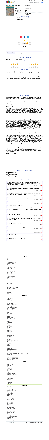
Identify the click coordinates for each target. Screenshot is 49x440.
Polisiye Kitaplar (10, 395)
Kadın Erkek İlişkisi (11, 412)
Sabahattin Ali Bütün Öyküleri (13, 359)
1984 (8, 302)
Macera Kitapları (10, 399)
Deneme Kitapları (10, 413)
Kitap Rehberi (24, 295)
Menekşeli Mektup (11, 263)
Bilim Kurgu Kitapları (11, 411)
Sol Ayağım (9, 343)
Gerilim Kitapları (10, 407)
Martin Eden (9, 354)
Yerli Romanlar (28, 7)
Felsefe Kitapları (10, 402)
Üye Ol (22, 53)
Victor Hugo (9, 382)
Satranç (8, 325)
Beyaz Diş (9, 339)
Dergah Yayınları (28, 8)
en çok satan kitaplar (11, 286)
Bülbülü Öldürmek (10, 317)
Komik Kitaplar (10, 394)
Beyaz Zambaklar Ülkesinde (12, 318)
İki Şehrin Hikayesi (11, 326)
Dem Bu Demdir (10, 280)
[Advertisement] (24, 27)
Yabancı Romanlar (11, 398)
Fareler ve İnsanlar (11, 341)
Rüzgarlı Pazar (10, 264)
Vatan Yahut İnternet (11, 262)
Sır (7, 258)
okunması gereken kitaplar (12, 287)
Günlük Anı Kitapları (11, 420)
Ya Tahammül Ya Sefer (11, 271)
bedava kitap (9, 291)
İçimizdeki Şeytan (11, 329)
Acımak (8, 299)
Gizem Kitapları (10, 406)
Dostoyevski (9, 369)
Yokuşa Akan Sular (11, 267)
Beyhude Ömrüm (10, 273)
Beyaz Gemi (9, 331)
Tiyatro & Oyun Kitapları (12, 416)
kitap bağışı (9, 293)
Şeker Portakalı (10, 348)
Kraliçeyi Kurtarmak (11, 309)
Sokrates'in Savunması (12, 304)
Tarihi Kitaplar (10, 389)
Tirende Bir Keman (11, 278)
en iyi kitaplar (10, 283)
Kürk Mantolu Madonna (12, 349)
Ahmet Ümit (9, 363)
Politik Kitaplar (10, 418)
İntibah (8, 316)
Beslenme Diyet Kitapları (12, 409)
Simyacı (9, 346)
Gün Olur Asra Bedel (11, 297)
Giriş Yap (18, 53)
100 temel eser (10, 289)
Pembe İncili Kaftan (11, 350)
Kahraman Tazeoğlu (11, 373)
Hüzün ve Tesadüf (11, 266)
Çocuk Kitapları (10, 388)
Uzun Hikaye (9, 268)
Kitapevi (15, 65)
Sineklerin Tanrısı (10, 321)
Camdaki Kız (9, 300)
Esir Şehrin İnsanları (11, 352)
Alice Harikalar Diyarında (12, 307)
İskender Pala (10, 366)
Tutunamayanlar (10, 298)
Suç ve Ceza (9, 344)
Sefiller (8, 345)
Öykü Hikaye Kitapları (11, 391)
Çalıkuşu (9, 312)
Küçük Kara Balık (10, 314)
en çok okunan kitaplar (11, 288)
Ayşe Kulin (9, 365)
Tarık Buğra (9, 380)
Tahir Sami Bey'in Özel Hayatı (13, 269)
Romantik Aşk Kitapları (11, 390)
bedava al (29, 17)
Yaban (8, 334)
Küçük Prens (9, 336)
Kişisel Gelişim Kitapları (12, 397)
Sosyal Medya (33, 65)
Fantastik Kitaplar (10, 403)
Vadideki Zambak (10, 327)
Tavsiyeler (24, 281)
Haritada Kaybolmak (11, 308)
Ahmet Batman (10, 364)
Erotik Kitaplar (10, 386)
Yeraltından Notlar (10, 355)
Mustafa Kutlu (27, 5)
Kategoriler (24, 385)
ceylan (31, 207)
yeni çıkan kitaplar (10, 284)
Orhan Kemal (9, 375)
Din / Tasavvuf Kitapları (11, 408)
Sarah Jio (9, 379)
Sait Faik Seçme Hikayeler (12, 357)
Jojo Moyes (9, 372)
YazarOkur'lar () (15, 63)
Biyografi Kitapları (10, 417)
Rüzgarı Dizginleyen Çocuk (12, 358)
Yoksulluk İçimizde (11, 276)
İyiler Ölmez (9, 272)
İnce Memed (9, 323)
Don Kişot (9, 320)
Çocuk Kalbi (9, 313)
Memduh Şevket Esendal (12, 374)
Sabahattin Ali (10, 378)
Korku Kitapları (10, 400)
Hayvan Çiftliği (10, 303)
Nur (8, 259)
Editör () (34, 63)
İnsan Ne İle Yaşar (11, 335)
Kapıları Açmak (10, 277)
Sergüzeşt (9, 330)
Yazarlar (24, 361)
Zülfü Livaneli (10, 383)
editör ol (9, 292)
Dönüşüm (9, 337)
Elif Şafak (9, 370)
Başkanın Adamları (11, 260)
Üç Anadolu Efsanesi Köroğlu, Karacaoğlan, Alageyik (17, 353)
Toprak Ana (9, 322)
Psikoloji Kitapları (10, 404)
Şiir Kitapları (9, 415)
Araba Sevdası (10, 332)
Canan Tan (9, 368)
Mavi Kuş (9, 275)
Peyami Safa (9, 377)
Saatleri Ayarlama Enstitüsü (12, 340)
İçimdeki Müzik (10, 311)
